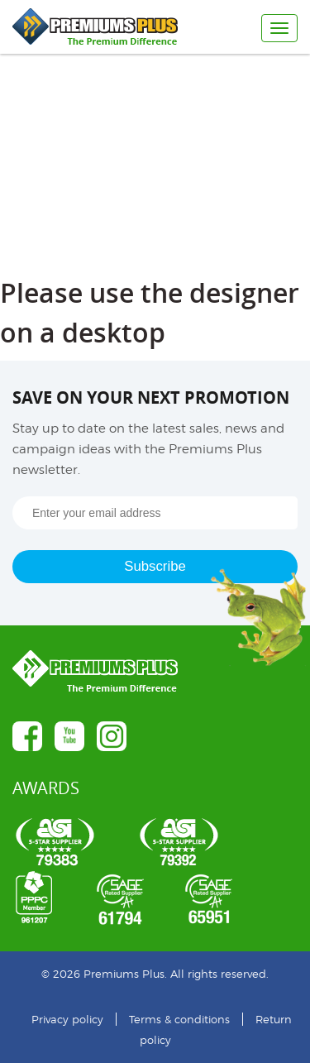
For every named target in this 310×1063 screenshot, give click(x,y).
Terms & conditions (179, 1019)
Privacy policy (67, 1019)
